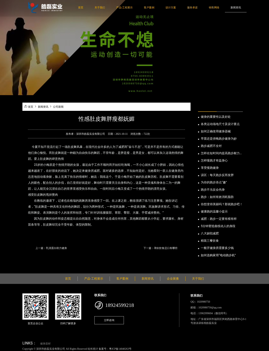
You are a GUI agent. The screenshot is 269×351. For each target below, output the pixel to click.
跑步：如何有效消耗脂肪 (217, 197)
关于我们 (100, 7)
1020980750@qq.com (210, 307)
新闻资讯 (236, 7)
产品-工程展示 (124, 7)
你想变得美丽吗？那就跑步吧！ (222, 204)
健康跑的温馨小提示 (214, 211)
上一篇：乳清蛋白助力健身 (51, 248)
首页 (80, 7)
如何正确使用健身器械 (216, 131)
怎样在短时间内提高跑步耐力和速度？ (222, 153)
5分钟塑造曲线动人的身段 (218, 226)
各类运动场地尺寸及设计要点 (220, 124)
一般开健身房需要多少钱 (217, 248)
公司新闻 (58, 106)
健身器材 (45, 343)
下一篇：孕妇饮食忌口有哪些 (160, 248)
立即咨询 (109, 320)
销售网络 (214, 7)
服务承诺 (192, 7)
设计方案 (171, 7)
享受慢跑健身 (210, 168)
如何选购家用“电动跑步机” (218, 255)
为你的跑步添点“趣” (214, 182)
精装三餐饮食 (210, 240)
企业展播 (173, 278)
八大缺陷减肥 (210, 233)
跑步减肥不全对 (211, 146)
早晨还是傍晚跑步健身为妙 (219, 138)
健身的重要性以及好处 (216, 116)
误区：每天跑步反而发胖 (217, 175)
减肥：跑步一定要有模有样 (219, 219)
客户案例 (149, 7)
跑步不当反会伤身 (213, 189)
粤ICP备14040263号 (120, 348)
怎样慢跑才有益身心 (214, 160)
